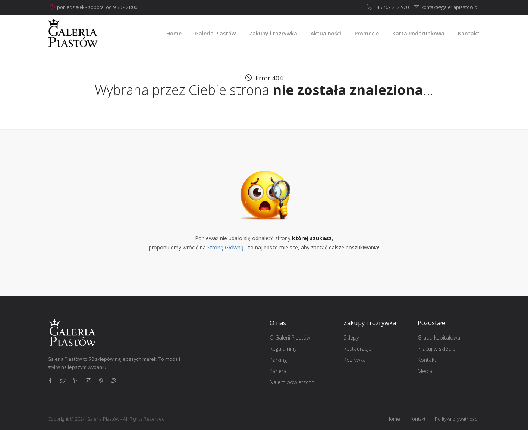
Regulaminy (283, 348)
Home (393, 419)
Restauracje (357, 348)
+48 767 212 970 (391, 7)
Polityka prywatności (456, 419)
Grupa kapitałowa (439, 337)
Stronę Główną (225, 247)
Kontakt (427, 359)
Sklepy (351, 337)
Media (425, 371)
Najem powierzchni (292, 382)
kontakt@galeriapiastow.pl (449, 7)
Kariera (278, 371)
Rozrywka (354, 359)
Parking (278, 359)
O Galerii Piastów (290, 337)
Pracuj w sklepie (437, 348)
